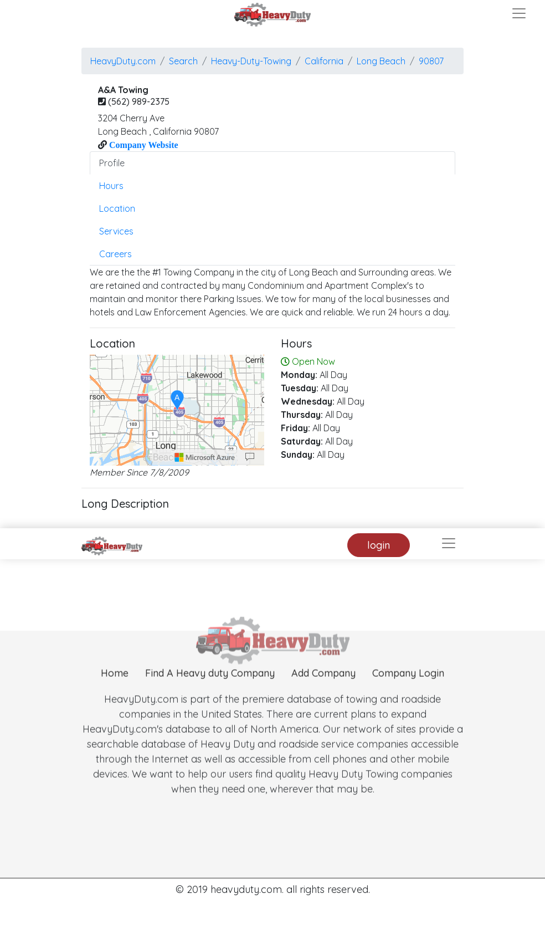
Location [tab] (117, 208)
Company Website (142, 144)
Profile (112, 163)
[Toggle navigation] (519, 13)
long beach (381, 61)
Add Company (323, 688)
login (378, 545)
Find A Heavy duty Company (210, 688)
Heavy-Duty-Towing (251, 61)
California (324, 61)
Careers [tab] (115, 253)
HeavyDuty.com (123, 61)
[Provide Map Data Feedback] (249, 457)
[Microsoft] (204, 457)
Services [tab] (116, 231)
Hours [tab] (111, 185)
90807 (431, 61)
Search (183, 61)
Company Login (408, 688)
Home (114, 688)
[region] (177, 410)
